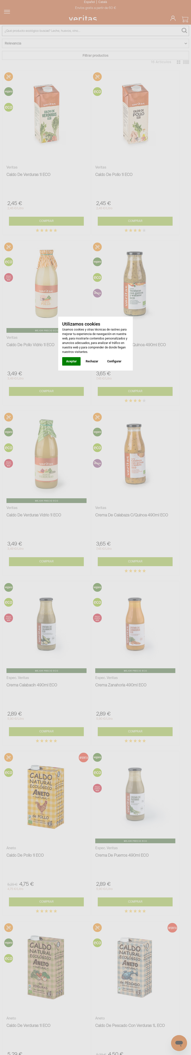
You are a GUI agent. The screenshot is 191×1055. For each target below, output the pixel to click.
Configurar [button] (114, 361)
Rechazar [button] (92, 361)
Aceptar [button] (71, 361)
